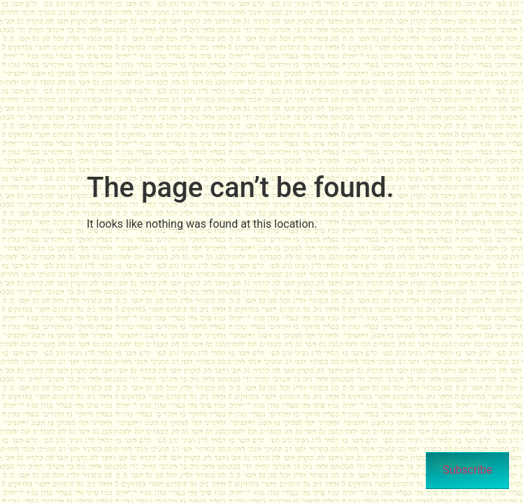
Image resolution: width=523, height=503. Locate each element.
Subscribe (467, 469)
